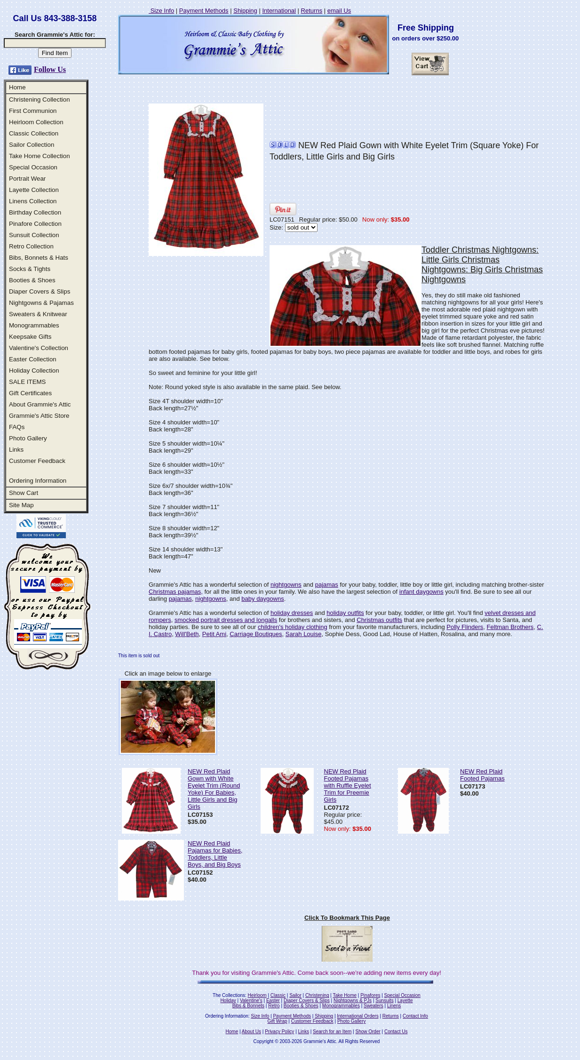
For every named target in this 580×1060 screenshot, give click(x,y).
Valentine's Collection (38, 347)
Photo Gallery (28, 438)
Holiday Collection (34, 370)
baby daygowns (262, 598)
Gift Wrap (277, 1021)
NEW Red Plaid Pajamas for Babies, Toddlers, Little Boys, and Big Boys (215, 854)
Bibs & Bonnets (248, 1005)
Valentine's (251, 1000)
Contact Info (415, 1016)
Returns (312, 10)
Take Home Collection (39, 155)
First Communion (32, 110)
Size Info (161, 10)
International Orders (357, 1016)
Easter (273, 1000)
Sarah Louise (304, 634)
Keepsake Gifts (30, 336)
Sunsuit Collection (34, 235)
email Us (339, 10)
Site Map (21, 505)
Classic (278, 995)
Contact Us (395, 1031)
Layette (405, 1000)
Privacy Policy (279, 1031)
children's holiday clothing (292, 626)
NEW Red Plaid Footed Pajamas (482, 775)
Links (16, 449)
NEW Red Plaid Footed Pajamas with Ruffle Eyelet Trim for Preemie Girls (347, 785)
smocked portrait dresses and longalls (226, 619)
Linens (394, 1005)
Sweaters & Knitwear (38, 314)
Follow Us (50, 69)
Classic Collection (33, 133)
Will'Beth (187, 634)
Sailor (295, 995)
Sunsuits (384, 1000)
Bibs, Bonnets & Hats (38, 257)
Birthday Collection (35, 212)
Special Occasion (33, 167)
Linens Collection (33, 201)
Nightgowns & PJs (353, 1000)
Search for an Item (332, 1031)
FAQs (16, 426)
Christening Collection (39, 99)
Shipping (245, 10)
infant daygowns (421, 591)
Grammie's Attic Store (39, 415)
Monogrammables (34, 325)
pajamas (326, 584)
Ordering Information (37, 480)
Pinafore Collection (35, 223)
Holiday (228, 1000)
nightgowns (286, 584)
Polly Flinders (464, 626)
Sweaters (373, 1005)
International (279, 10)
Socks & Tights (29, 268)
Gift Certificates (30, 393)
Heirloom (257, 995)
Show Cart (23, 492)
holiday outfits (345, 612)
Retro (273, 1005)
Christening (317, 995)
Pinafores (370, 995)
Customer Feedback (37, 460)
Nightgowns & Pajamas (41, 302)
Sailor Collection (31, 144)
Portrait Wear (27, 178)
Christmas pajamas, (176, 591)
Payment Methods (204, 10)
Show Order (367, 1031)
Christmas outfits (379, 619)
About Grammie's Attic (40, 404)
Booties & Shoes (32, 280)
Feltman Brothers (510, 626)
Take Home (345, 995)
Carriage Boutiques (256, 634)
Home (17, 87)
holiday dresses (291, 612)
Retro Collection (31, 246)
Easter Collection (32, 359)
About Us (251, 1031)
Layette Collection (34, 189)
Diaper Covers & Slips (39, 291)
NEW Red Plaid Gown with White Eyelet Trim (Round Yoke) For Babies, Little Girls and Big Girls (214, 789)
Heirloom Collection (36, 122)
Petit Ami (214, 634)
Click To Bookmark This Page (347, 917)
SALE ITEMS (27, 381)
